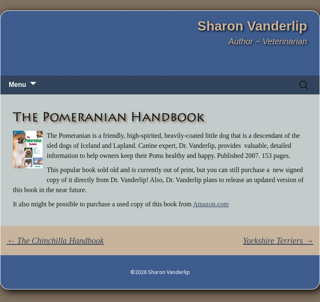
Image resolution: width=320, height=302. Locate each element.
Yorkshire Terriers (278, 240)
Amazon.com (211, 204)
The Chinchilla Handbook (55, 240)
